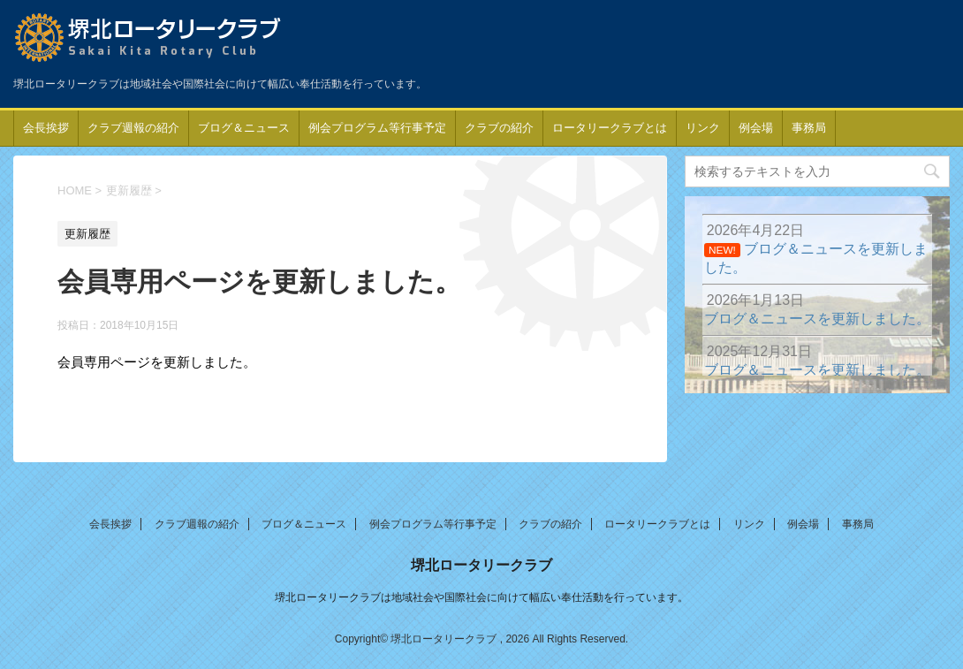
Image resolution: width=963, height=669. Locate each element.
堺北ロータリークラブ (481, 565)
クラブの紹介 (499, 127)
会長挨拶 (46, 127)
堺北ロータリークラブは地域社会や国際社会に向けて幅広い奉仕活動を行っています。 (481, 597)
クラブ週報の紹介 (133, 127)
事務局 (809, 127)
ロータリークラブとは (609, 127)
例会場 (756, 127)
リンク (703, 127)
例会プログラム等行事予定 (377, 127)
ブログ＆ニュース (244, 127)
